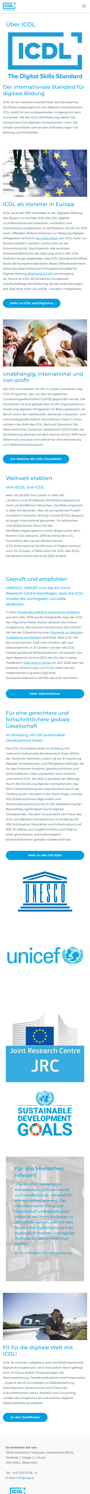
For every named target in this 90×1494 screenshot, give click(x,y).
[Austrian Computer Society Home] (9, 6)
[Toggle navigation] (84, 6)
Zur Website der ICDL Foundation (36, 459)
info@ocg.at (25, 1478)
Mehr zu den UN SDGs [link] (45, 855)
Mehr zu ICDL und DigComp (31, 303)
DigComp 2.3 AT (40, 273)
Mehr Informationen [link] (45, 693)
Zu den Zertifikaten (25, 1417)
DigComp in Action (38, 663)
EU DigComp (46, 238)
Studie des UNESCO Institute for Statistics (49, 612)
